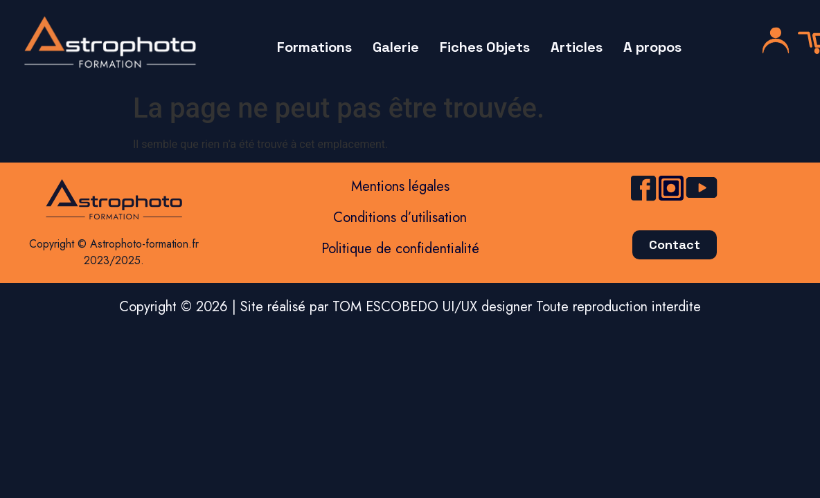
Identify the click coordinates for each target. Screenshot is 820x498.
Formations (314, 47)
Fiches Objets (485, 47)
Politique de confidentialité (400, 249)
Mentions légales (400, 186)
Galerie (396, 47)
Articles (577, 47)
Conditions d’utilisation (400, 218)
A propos (652, 47)
